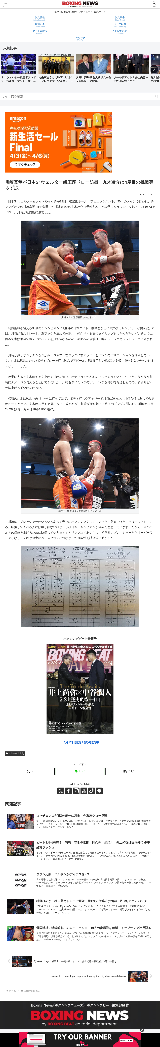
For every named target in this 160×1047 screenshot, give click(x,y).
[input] (80, 96)
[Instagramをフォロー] (76, 791)
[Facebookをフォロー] (68, 791)
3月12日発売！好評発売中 (81, 742)
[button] (154, 69)
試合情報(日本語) (15, 753)
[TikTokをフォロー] (91, 791)
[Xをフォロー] (60, 791)
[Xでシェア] (30, 771)
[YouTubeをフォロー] (84, 791)
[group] (18, 69)
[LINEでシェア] (80, 771)
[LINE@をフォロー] (99, 791)
